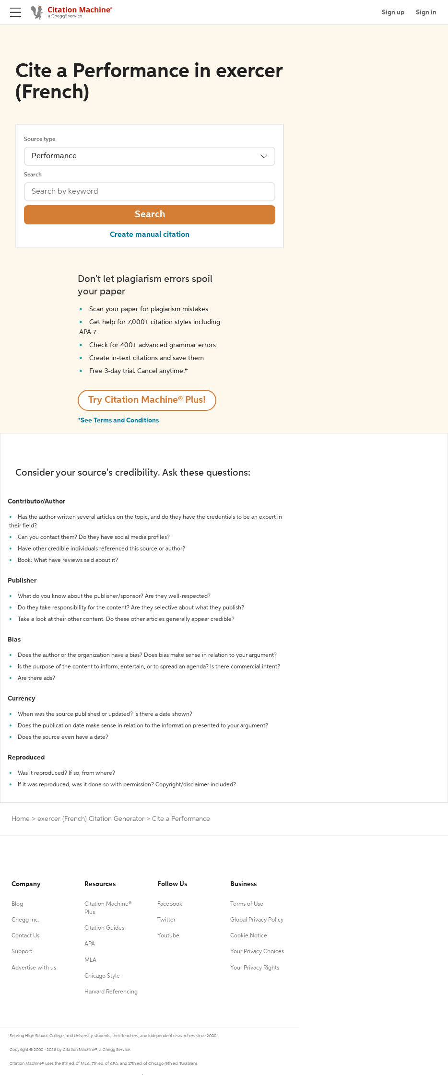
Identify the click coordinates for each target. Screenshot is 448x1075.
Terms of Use (246, 904)
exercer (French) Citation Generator (90, 819)
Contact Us (25, 936)
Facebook (169, 904)
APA (89, 944)
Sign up (393, 12)
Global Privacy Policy (256, 920)
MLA (90, 960)
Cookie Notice (248, 936)
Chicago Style (102, 976)
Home (21, 819)
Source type (39, 139)
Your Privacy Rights (254, 968)
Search (33, 175)
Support (22, 952)
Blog (17, 904)
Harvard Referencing (111, 992)
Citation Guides (104, 928)
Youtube (168, 936)
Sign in (426, 12)
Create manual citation (149, 235)
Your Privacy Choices (257, 952)
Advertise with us (34, 968)
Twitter (166, 920)
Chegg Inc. (25, 920)
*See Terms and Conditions (118, 420)
